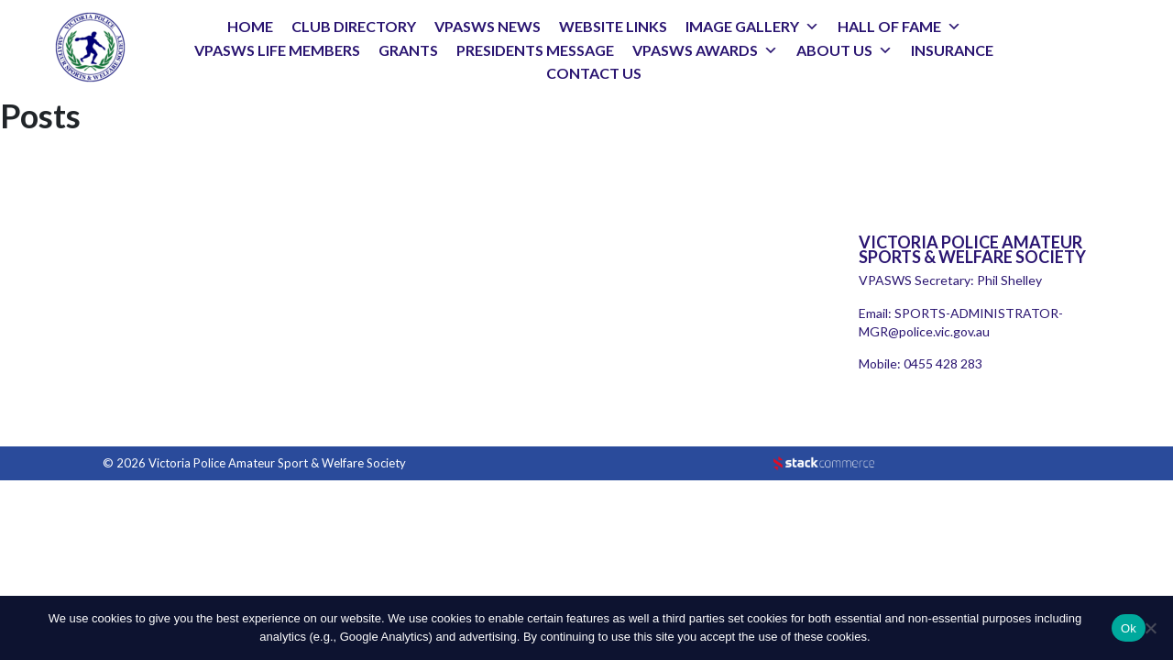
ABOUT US (834, 50)
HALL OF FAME (889, 26)
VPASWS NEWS (487, 26)
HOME (250, 26)
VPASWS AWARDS (695, 50)
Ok (1128, 628)
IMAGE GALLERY (742, 26)
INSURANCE (952, 50)
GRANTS (408, 50)
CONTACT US (593, 73)
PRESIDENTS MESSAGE (535, 50)
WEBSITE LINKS (613, 26)
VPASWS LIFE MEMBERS (277, 50)
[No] (1150, 628)
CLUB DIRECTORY (353, 26)
